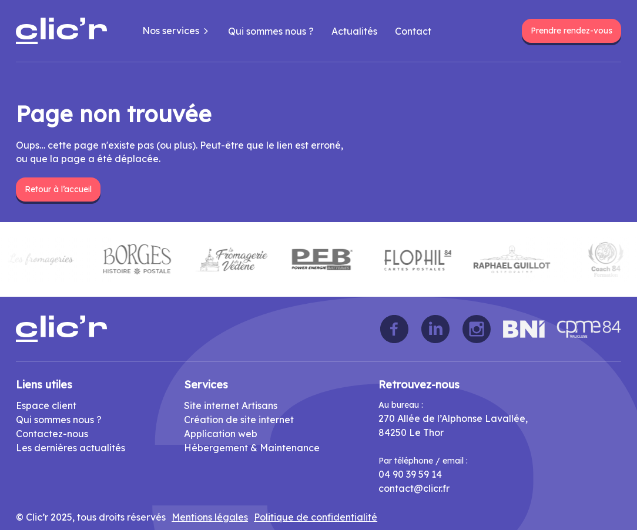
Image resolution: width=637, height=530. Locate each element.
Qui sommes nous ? (271, 31)
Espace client (46, 405)
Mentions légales (210, 517)
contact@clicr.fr (414, 488)
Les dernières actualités (70, 448)
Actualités (354, 31)
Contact (413, 31)
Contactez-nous (52, 434)
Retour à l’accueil (58, 189)
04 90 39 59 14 (410, 474)
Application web (220, 434)
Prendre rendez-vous (571, 30)
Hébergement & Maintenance (252, 448)
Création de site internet (239, 419)
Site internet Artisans (230, 405)
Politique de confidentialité (315, 517)
